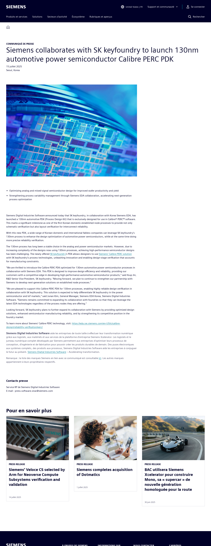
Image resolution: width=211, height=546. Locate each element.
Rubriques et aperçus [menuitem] (101, 16)
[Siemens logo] (16, 6)
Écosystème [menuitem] (78, 16)
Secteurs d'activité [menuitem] (57, 16)
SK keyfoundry (58, 253)
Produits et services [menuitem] (16, 16)
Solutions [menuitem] (37, 16)
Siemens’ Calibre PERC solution (115, 253)
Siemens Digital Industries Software (47, 351)
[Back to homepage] (8, 27)
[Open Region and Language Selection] (131, 7)
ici (100, 358)
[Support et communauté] (163, 7)
